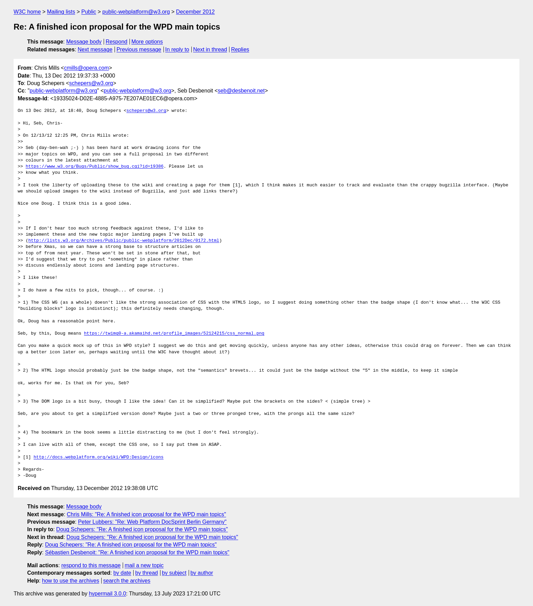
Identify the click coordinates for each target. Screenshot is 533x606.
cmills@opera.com (86, 68)
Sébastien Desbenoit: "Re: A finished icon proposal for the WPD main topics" (137, 552)
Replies (240, 49)
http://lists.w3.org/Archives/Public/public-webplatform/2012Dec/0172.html (123, 241)
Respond (116, 42)
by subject (174, 573)
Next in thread (210, 49)
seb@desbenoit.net (241, 91)
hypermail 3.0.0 (107, 593)
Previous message (139, 49)
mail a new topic (144, 565)
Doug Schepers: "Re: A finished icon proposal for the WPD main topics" (142, 529)
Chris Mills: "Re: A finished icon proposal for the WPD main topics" (146, 514)
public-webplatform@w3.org (136, 12)
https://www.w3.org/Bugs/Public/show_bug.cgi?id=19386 (94, 167)
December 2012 (195, 12)
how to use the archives (70, 581)
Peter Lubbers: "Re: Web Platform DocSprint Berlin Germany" (152, 522)
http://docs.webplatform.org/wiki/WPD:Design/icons (99, 457)
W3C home (27, 12)
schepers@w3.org (91, 83)
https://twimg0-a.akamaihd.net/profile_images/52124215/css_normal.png (174, 334)
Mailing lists (61, 12)
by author (201, 573)
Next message (95, 49)
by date (122, 573)
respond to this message (90, 565)
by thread (146, 573)
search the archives (127, 581)
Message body (84, 42)
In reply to (177, 49)
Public (88, 12)
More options (147, 42)
